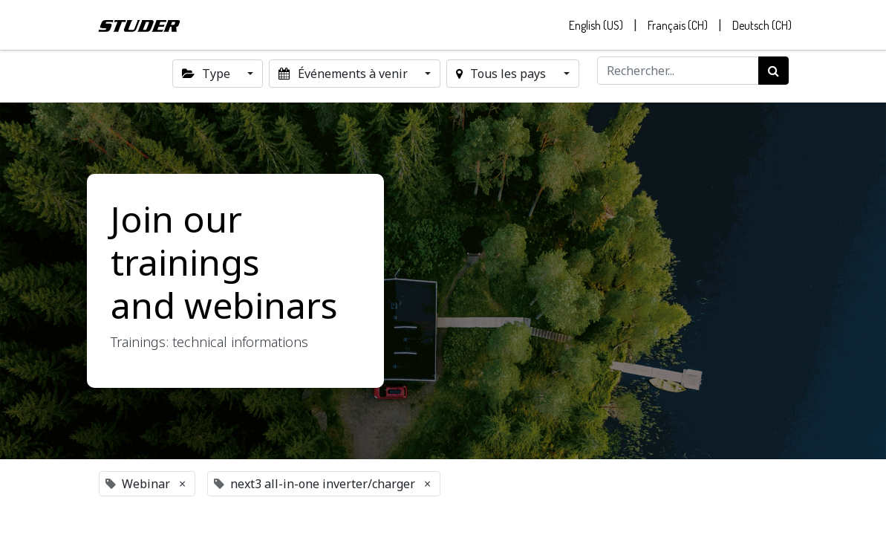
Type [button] (207, 77)
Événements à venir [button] (344, 77)
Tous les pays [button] (502, 77)
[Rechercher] (773, 74)
